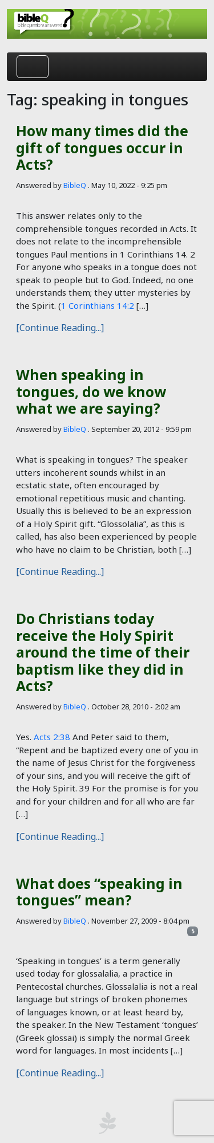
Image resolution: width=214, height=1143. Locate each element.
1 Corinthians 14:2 (97, 305)
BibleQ (74, 185)
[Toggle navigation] (33, 66)
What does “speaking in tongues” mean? (99, 891)
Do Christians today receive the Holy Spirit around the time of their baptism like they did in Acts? (102, 652)
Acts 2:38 (52, 736)
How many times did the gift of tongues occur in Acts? (102, 147)
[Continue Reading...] (60, 327)
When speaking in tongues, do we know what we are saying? (91, 391)
